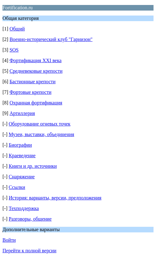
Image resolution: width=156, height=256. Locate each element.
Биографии (20, 145)
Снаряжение (22, 176)
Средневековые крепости (36, 71)
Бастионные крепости (33, 81)
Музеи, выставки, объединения (41, 134)
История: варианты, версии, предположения (55, 197)
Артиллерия (22, 113)
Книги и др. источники (33, 166)
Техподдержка (24, 208)
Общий (17, 28)
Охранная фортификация (36, 102)
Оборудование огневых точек (39, 123)
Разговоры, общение (30, 219)
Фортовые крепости (30, 92)
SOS (14, 50)
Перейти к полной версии (29, 250)
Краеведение (22, 155)
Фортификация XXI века (36, 60)
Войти (9, 240)
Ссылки (17, 187)
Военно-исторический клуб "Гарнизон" (51, 39)
